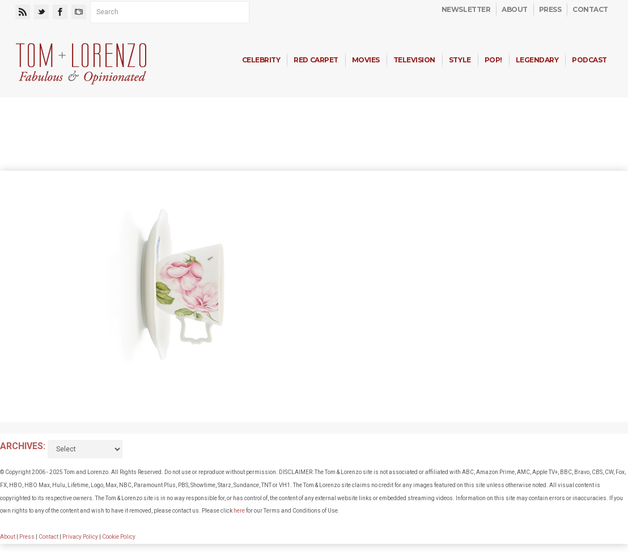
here (239, 511)
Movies (366, 60)
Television (414, 60)
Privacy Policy (80, 537)
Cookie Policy (118, 537)
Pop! (493, 60)
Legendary (537, 60)
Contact (590, 9)
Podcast (589, 60)
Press (550, 9)
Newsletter (466, 9)
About (515, 9)
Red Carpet (316, 60)
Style (460, 60)
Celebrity (261, 60)
